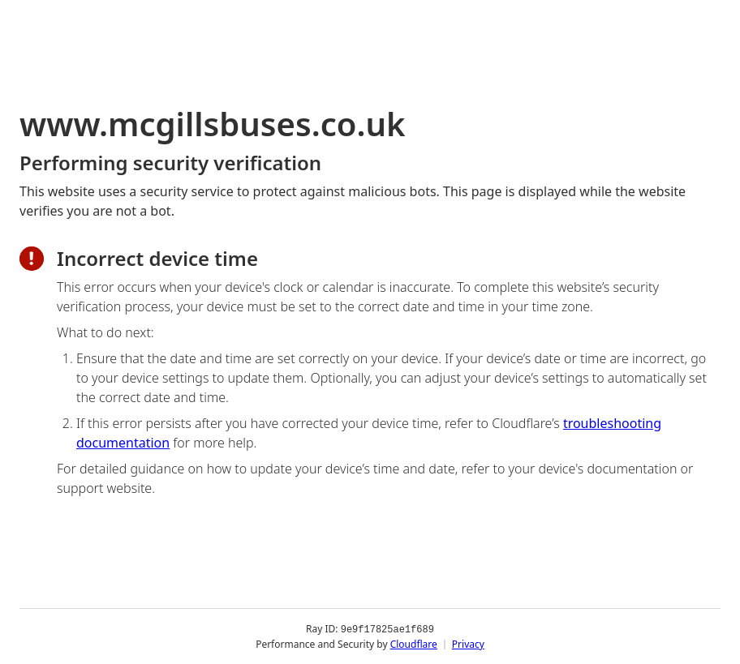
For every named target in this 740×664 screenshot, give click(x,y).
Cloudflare (413, 643)
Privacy (468, 643)
